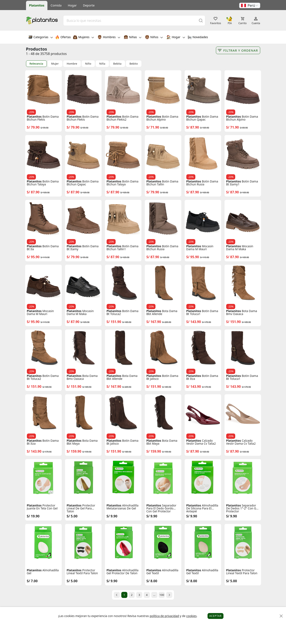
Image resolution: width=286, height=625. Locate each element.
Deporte (89, 5)
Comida (56, 5)
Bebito (133, 63)
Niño (88, 63)
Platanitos (36, 5)
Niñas (132, 37)
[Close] (281, 616)
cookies (191, 616)
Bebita (117, 63)
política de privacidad (164, 616)
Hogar (72, 5)
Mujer (55, 63)
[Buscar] (201, 20)
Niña (102, 63)
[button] (249, 5)
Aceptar (215, 616)
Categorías (40, 37)
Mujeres (83, 37)
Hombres (109, 37)
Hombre (72, 63)
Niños (154, 37)
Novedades (197, 37)
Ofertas (63, 37)
